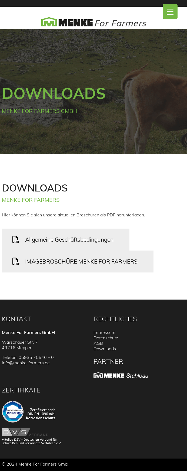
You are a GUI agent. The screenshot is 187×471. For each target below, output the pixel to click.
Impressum (104, 332)
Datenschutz (106, 337)
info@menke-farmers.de (26, 362)
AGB (98, 343)
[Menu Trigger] (170, 11)
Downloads (105, 348)
